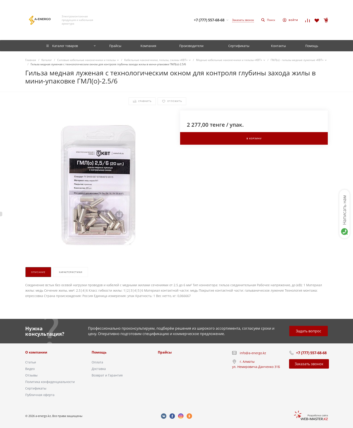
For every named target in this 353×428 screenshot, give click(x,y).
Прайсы (165, 352)
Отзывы (31, 375)
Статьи (30, 362)
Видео (30, 369)
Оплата (97, 362)
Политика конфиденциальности (50, 382)
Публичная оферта (39, 395)
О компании (36, 352)
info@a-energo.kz (253, 353)
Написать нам (344, 210)
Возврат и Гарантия (107, 375)
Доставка (99, 369)
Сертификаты (35, 388)
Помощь (99, 352)
